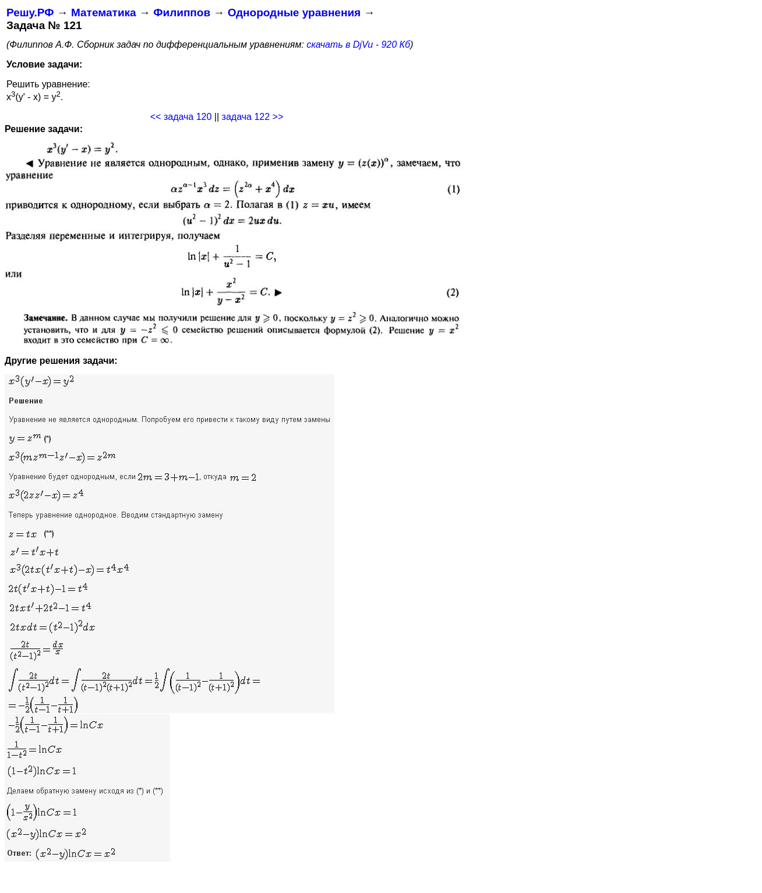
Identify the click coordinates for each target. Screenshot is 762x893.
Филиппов (181, 12)
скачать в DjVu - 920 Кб (358, 44)
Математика (103, 12)
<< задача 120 (181, 117)
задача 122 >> (253, 117)
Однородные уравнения (294, 12)
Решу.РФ (30, 12)
